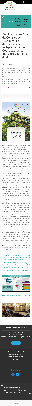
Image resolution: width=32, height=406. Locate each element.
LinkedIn (16, 359)
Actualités (10, 21)
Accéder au (17, 265)
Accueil (4, 17)
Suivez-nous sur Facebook (16, 352)
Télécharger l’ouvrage (17, 258)
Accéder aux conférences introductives (15, 270)
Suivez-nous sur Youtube (16, 357)
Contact (16, 343)
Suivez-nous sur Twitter (16, 354)
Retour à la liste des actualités (19, 88)
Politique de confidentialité (15, 364)
